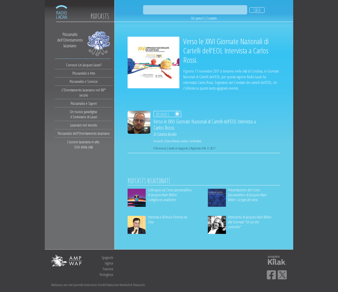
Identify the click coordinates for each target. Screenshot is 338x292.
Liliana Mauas (172, 141)
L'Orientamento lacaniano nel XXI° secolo (84, 92)
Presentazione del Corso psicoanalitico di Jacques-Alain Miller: (247, 194)
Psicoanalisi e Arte (83, 73)
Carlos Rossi (195, 141)
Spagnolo (107, 257)
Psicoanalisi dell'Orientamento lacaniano (84, 133)
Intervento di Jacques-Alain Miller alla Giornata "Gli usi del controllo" (249, 221)
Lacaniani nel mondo (83, 125)
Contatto (212, 18)
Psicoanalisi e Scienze (84, 81)
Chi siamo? (197, 18)
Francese (108, 268)
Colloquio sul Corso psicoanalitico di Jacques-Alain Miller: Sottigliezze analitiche (170, 194)
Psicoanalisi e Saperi (84, 103)
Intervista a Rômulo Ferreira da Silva (167, 219)
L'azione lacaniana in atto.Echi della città (83, 144)
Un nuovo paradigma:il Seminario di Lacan (84, 114)
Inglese (109, 263)
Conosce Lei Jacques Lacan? (83, 64)
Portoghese (106, 274)
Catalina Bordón (167, 134)
